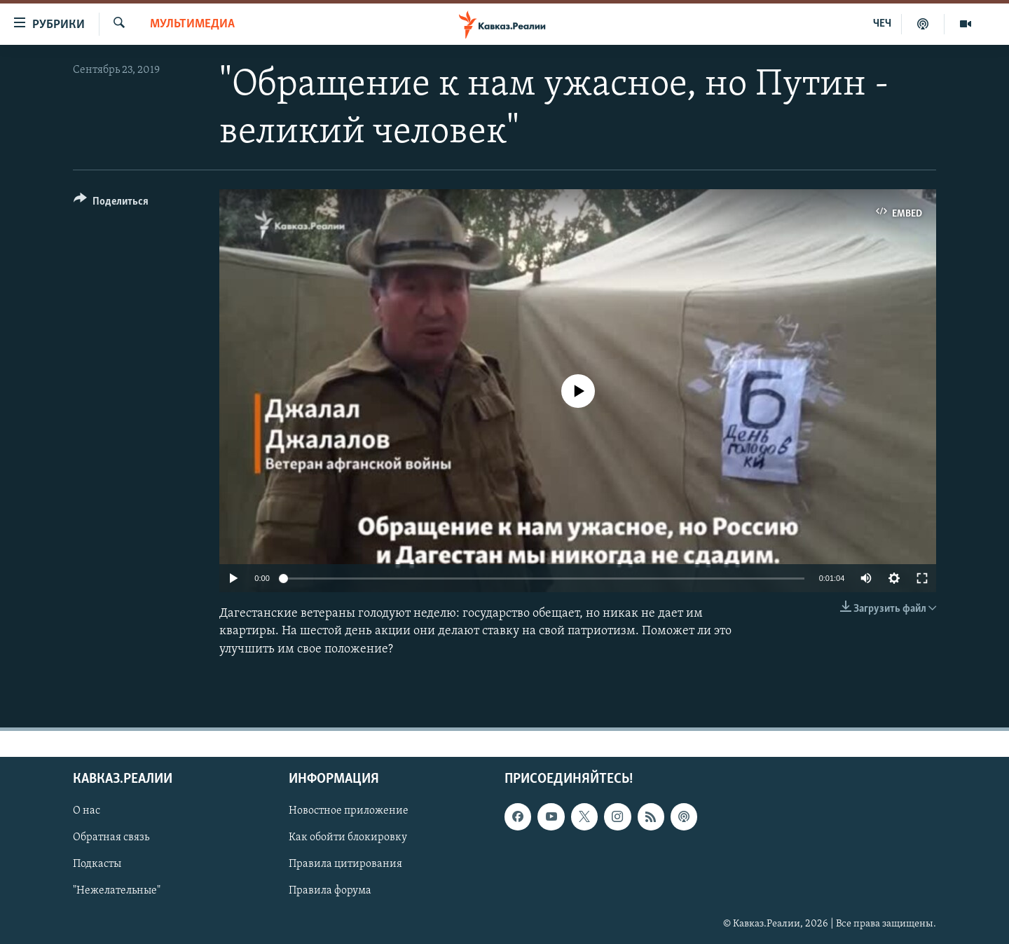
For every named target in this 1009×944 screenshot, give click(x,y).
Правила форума (330, 890)
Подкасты (97, 864)
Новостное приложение (349, 810)
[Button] (111, 203)
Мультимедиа (192, 24)
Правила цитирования (345, 864)
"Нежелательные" (116, 890)
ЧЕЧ (882, 23)
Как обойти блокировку (348, 837)
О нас (86, 810)
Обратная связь (111, 837)
